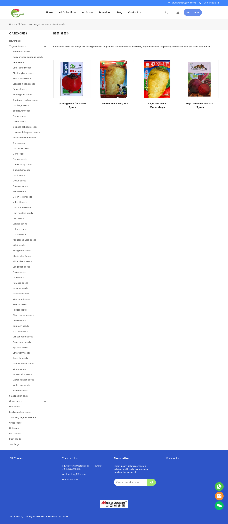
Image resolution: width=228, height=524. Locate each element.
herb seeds (15, 433)
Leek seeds (18, 218)
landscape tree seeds (20, 412)
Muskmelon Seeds (22, 256)
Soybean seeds (20, 331)
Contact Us (134, 12)
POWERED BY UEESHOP (57, 516)
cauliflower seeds (21, 111)
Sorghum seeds (21, 326)
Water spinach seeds (23, 380)
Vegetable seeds (42, 24)
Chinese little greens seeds (26, 132)
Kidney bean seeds (22, 261)
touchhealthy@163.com (184, 3)
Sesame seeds (20, 288)
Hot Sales (14, 428)
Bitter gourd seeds (22, 67)
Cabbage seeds (21, 105)
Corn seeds (18, 154)
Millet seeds (19, 245)
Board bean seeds (22, 78)
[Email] (130, 482)
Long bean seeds (21, 267)
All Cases (87, 12)
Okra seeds (18, 277)
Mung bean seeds (22, 250)
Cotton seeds (19, 159)
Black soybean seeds (23, 73)
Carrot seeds (19, 116)
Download (105, 12)
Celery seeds (19, 121)
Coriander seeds (21, 148)
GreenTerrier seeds (22, 197)
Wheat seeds (19, 369)
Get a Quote (193, 12)
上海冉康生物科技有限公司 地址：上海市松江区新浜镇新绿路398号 (82, 467)
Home (49, 12)
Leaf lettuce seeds (22, 207)
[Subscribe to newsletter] (151, 482)
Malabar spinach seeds (24, 240)
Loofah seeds (19, 234)
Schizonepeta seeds (23, 336)
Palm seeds (15, 439)
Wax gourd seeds (21, 299)
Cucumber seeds (21, 170)
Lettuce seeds (20, 224)
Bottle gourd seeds (22, 94)
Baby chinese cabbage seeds (28, 57)
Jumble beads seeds (23, 363)
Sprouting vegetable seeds (22, 417)
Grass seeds (15, 423)
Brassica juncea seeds (24, 84)
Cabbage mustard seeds (25, 100)
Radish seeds (19, 320)
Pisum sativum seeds (23, 315)
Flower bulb (15, 41)
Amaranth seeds (21, 51)
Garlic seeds (19, 175)
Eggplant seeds (20, 186)
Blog (119, 12)
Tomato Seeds (20, 390)
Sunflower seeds (21, 293)
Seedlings (14, 444)
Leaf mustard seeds (23, 213)
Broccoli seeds (20, 89)
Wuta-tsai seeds (21, 385)
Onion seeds (19, 272)
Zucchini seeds (20, 358)
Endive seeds (19, 180)
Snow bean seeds (22, 342)
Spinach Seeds (20, 347)
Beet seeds (59, 24)
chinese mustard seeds (24, 137)
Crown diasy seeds (22, 164)
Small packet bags (18, 396)
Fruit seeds (14, 406)
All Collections (67, 12)
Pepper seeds (20, 310)
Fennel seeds (19, 191)
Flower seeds (15, 401)
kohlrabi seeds (20, 202)
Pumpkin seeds (20, 283)
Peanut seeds (20, 304)
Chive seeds (19, 143)
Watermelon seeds (22, 374)
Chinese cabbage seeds (25, 127)
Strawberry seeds (21, 353)
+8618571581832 (210, 3)
